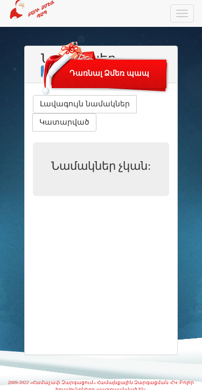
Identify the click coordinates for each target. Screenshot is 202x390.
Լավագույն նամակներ (85, 104)
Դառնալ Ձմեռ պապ (109, 73)
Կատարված (64, 122)
